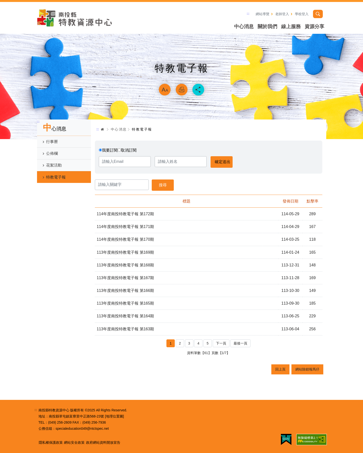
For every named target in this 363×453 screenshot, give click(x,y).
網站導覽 (262, 14)
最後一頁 (240, 343)
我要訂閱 (110, 150)
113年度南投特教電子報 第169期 (125, 252)
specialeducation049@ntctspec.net (82, 428)
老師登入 (282, 14)
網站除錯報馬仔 (307, 369)
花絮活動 (54, 165)
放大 (165, 89)
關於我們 (267, 26)
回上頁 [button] (280, 369)
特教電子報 (56, 177)
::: (248, 13)
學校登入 (302, 14)
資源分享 (314, 26)
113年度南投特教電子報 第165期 (125, 303)
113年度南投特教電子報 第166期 (125, 290)
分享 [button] (198, 89)
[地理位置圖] (114, 416)
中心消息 (244, 26)
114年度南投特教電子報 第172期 (125, 214)
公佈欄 (52, 153)
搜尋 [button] (318, 14)
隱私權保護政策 (51, 442)
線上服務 (291, 26)
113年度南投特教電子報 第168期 (125, 265)
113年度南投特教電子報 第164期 (125, 316)
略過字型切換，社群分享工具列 (181, 77)
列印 (182, 89)
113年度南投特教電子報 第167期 (125, 278)
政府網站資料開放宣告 (103, 442)
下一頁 (221, 343)
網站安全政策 (74, 442)
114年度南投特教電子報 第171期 (125, 227)
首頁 (102, 129)
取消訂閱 (129, 150)
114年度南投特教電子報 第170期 (125, 239)
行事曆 (52, 142)
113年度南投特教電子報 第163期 (125, 329)
